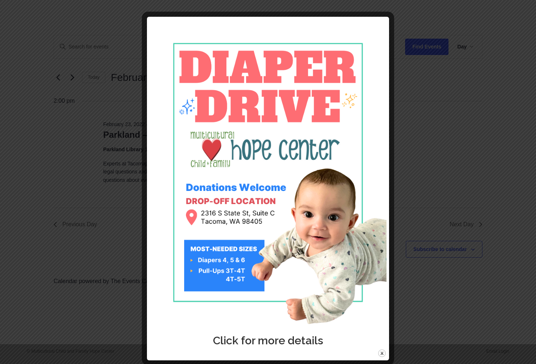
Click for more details (268, 340)
